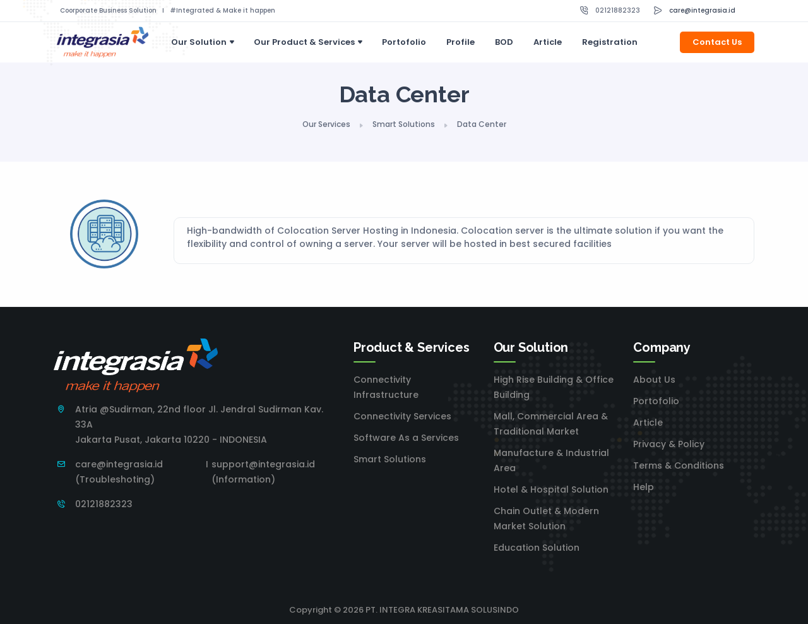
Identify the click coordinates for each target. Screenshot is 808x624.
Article (547, 42)
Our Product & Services (304, 42)
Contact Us (717, 42)
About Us (654, 379)
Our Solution (199, 42)
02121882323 (617, 10)
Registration (610, 42)
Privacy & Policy (668, 444)
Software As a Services (406, 437)
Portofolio (404, 42)
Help (643, 487)
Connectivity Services (402, 416)
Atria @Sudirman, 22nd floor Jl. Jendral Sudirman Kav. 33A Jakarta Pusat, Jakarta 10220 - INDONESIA (199, 424)
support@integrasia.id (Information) (263, 472)
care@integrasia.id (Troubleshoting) (119, 472)
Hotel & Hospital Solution (551, 489)
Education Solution (536, 547)
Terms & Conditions (678, 465)
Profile (460, 42)
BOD (504, 42)
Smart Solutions (403, 124)
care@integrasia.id (702, 10)
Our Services (326, 124)
